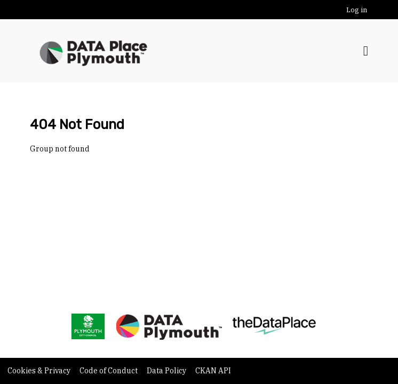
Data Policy (167, 370)
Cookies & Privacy (39, 370)
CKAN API (213, 370)
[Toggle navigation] (365, 51)
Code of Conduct (109, 370)
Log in (356, 9)
